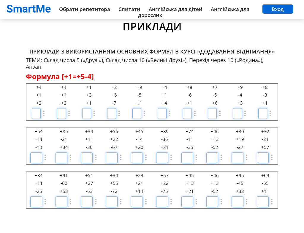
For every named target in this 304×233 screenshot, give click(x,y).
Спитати (129, 9)
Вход (278, 9)
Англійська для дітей (175, 9)
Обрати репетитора (84, 9)
